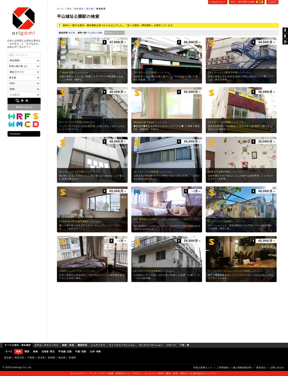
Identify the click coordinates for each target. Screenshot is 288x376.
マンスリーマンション (19, 124)
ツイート (285, 36)
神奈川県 (19, 357)
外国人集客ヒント (203, 367)
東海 (35, 351)
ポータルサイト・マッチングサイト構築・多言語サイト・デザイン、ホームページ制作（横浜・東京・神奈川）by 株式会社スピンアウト (144, 373)
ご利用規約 (223, 367)
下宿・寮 (36, 124)
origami (24, 21)
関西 (27, 351)
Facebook (15, 134)
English (272, 2)
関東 (18, 351)
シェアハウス (36, 116)
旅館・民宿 (19, 116)
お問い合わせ (277, 367)
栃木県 (62, 357)
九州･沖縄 (95, 351)
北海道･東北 (48, 351)
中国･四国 (80, 351)
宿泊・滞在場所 (75, 9)
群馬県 (51, 357)
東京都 (89, 9)
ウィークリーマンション (11, 124)
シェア (285, 30)
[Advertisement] (168, 311)
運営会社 (261, 367)
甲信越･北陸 (65, 351)
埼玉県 (41, 357)
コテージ (27, 124)
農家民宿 (27, 116)
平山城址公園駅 (95, 33)
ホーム (60, 9)
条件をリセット (116, 33)
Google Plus (285, 41)
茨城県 (72, 357)
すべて (8, 351)
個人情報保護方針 (242, 367)
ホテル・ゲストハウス (11, 116)
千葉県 (31, 357)
